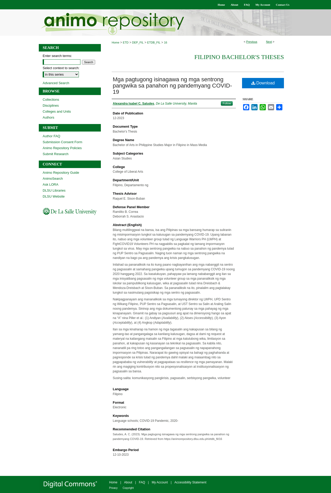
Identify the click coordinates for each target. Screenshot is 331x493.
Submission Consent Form (62, 142)
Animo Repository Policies (62, 148)
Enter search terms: (57, 56)
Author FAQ (51, 136)
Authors (48, 117)
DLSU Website (54, 196)
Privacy (113, 488)
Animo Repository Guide (61, 173)
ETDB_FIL (153, 42)
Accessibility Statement (190, 482)
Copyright (128, 488)
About (128, 482)
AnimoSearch (53, 178)
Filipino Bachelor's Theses (239, 57)
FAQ (142, 482)
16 (165, 42)
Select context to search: (61, 68)
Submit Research (56, 154)
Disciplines (51, 105)
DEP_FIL (138, 42)
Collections (51, 100)
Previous (251, 41)
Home (115, 42)
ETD (126, 42)
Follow (227, 103)
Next (269, 41)
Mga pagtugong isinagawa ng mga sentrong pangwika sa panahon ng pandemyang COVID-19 (172, 85)
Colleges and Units (57, 111)
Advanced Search (56, 83)
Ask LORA (50, 184)
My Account (160, 482)
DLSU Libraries (54, 190)
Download (263, 83)
